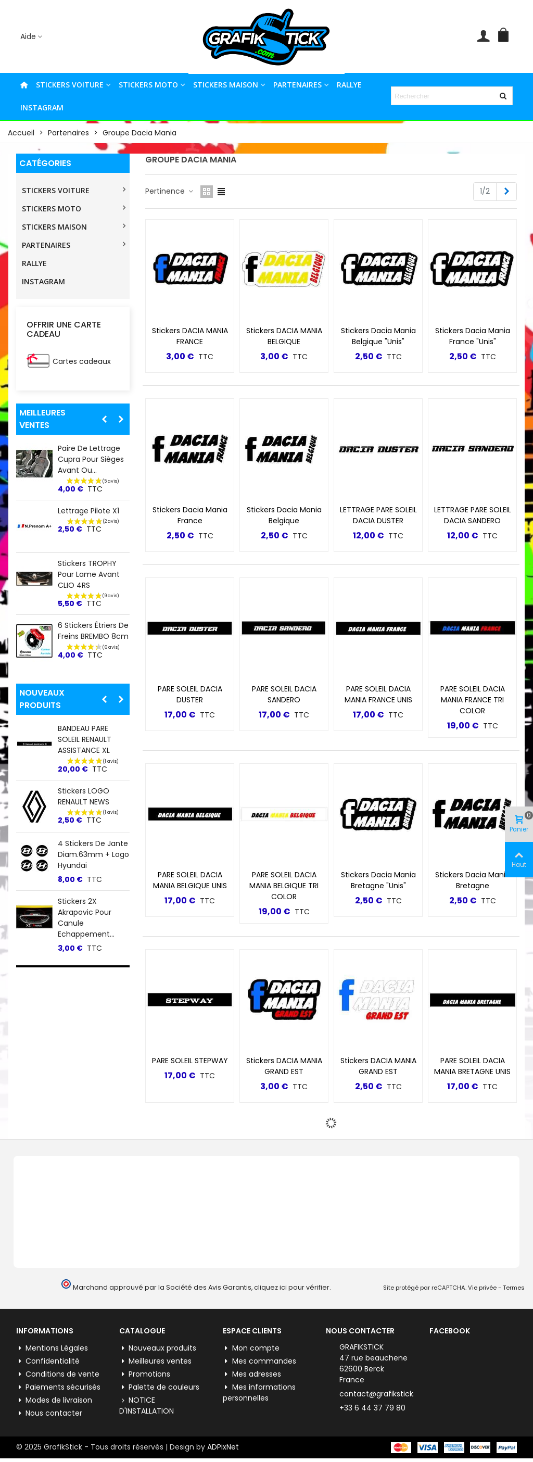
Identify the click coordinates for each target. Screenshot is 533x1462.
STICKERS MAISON (225, 85)
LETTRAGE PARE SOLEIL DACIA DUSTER (378, 515)
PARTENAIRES (297, 85)
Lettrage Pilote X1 (88, 511)
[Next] (506, 191)
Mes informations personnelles (259, 1392)
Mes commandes (259, 1361)
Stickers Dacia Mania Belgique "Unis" (378, 336)
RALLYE (349, 85)
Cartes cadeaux (82, 361)
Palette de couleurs (159, 1387)
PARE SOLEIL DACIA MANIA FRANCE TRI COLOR (472, 700)
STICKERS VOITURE (70, 85)
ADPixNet (223, 1447)
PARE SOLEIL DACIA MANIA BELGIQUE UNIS (190, 880)
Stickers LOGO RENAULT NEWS (83, 796)
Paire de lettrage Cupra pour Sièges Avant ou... (91, 459)
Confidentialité (48, 1361)
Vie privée (482, 1287)
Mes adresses (252, 1374)
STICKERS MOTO (148, 85)
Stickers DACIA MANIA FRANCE (190, 336)
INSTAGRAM (42, 107)
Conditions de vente (57, 1374)
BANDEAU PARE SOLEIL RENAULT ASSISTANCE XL (84, 739)
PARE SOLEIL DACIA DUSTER (190, 694)
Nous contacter (49, 1413)
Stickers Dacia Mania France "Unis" (472, 336)
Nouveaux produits (42, 699)
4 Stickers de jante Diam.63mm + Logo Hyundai (93, 854)
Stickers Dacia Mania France (190, 515)
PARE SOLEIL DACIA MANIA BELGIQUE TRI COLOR (284, 885)
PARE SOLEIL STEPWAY (190, 1060)
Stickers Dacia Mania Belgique (284, 515)
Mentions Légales (52, 1348)
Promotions (144, 1374)
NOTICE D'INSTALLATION (146, 1405)
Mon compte (251, 1348)
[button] (104, 419)
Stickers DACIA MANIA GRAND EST (284, 1066)
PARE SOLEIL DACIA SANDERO (284, 694)
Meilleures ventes (42, 419)
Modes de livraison (54, 1400)
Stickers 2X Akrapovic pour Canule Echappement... (86, 917)
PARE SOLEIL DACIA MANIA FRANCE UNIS (378, 694)
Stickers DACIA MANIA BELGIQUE (284, 336)
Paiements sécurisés (58, 1387)
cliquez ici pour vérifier (291, 1287)
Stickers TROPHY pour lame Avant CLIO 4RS (89, 574)
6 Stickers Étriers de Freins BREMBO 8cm (93, 630)
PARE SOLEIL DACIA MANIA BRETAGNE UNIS (472, 1066)
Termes (514, 1287)
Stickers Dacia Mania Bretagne (472, 880)
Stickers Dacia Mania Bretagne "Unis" (378, 880)
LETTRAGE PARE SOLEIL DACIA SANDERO (472, 515)
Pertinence (169, 191)
